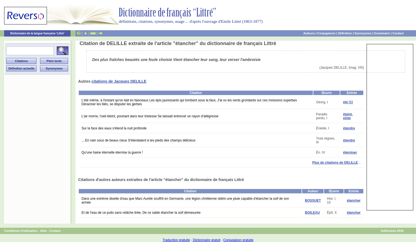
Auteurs (309, 33)
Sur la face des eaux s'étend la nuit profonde (114, 128)
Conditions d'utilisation (21, 230)
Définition (345, 33)
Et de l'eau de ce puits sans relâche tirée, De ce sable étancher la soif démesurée (141, 213)
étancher (354, 200)
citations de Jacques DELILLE (118, 81)
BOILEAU (312, 213)
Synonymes (363, 33)
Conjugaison (326, 33)
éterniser (350, 152)
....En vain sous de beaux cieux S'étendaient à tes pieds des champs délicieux (138, 140)
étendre (349, 128)
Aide (43, 230)
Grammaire (382, 33)
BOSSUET (313, 200)
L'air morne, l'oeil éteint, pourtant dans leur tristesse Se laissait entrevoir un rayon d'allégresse (149, 116)
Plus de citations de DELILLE (335, 163)
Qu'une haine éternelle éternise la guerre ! (112, 152)
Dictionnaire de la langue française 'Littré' (37, 33)
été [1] (348, 102)
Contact (398, 33)
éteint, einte (348, 116)
